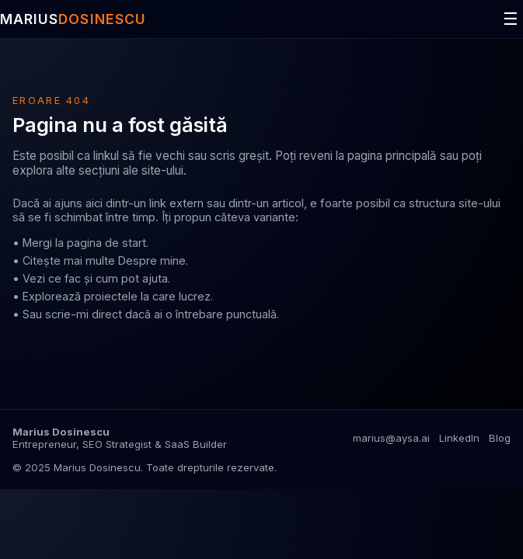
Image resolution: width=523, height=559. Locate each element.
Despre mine (152, 260)
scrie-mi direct (83, 314)
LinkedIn (459, 438)
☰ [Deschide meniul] (510, 19)
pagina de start (106, 242)
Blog (500, 438)
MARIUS (73, 19)
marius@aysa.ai (391, 438)
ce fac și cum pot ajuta (108, 278)
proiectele (111, 296)
